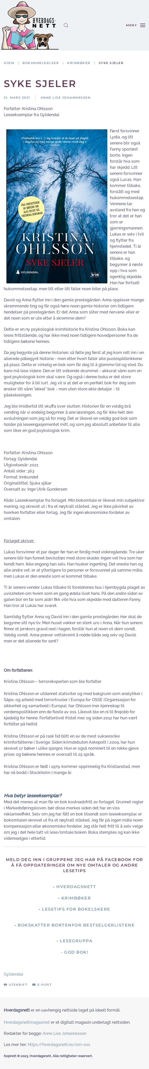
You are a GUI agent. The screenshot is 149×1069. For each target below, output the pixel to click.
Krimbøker (76, 898)
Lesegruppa (76, 940)
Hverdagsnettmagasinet (27, 1022)
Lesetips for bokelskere (76, 909)
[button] (65, 25)
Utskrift (15, 985)
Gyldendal (13, 974)
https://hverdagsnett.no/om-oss (59, 1044)
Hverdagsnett (76, 886)
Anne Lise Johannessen (64, 1033)
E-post (42, 985)
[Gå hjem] (30, 25)
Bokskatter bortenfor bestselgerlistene (76, 925)
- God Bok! (74, 952)
